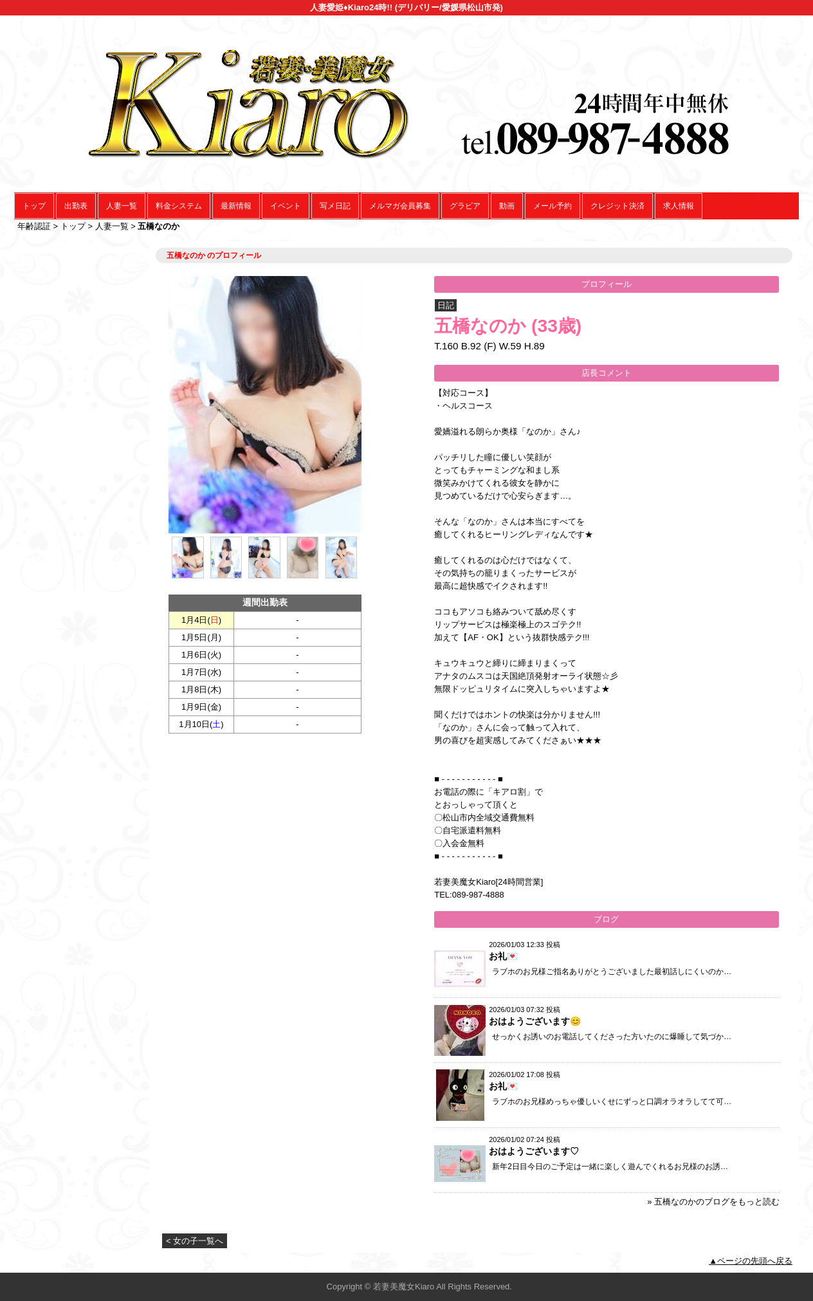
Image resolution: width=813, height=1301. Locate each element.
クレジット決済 (617, 205)
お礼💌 (503, 956)
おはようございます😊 (535, 1021)
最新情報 (236, 205)
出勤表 (75, 205)
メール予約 (552, 205)
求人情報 (678, 205)
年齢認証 (34, 226)
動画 (507, 205)
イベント (285, 205)
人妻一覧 (121, 205)
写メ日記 (335, 205)
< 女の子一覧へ (194, 1241)
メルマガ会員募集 (400, 205)
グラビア (465, 205)
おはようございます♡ (534, 1151)
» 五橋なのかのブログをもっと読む (713, 1201)
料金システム (179, 205)
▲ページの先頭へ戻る (750, 1261)
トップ (34, 205)
